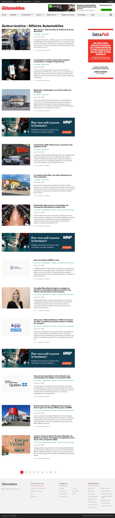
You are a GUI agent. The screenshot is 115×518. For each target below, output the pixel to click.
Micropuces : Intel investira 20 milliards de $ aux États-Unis (54, 30)
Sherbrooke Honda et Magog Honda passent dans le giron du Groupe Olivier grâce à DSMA (53, 407)
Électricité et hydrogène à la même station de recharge (52, 91)
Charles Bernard (105, 491)
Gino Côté (91, 488)
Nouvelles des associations (66, 209)
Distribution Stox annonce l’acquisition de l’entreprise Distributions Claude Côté (51, 206)
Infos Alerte (45, 34)
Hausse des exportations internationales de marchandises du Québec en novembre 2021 (52, 377)
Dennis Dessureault (106, 505)
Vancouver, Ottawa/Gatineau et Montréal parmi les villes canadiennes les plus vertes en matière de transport (53, 321)
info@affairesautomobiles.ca (11, 489)
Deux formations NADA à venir (46, 260)
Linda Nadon (91, 493)
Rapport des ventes (68, 15)
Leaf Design (109, 515)
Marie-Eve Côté (105, 488)
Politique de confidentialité (9, 515)
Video (93, 15)
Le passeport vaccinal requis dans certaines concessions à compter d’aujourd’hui (52, 61)
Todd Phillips (91, 499)
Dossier (39, 15)
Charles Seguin (92, 502)
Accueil (4, 15)
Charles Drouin (105, 503)
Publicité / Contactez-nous (23, 1)
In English (110, 1)
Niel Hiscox (91, 491)
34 (51, 472)
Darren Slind (91, 507)
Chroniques (82, 15)
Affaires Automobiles (43, 50)
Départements (52, 15)
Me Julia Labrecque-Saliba (107, 497)
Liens (32, 493)
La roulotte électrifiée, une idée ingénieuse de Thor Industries (53, 176)
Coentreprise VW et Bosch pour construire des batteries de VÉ (53, 146)
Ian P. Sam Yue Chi (106, 493)
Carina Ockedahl (92, 496)
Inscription (37, 1)
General (38, 34)
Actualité (14, 15)
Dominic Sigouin (92, 504)
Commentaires (27, 15)
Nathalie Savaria (105, 500)
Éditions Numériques (7, 1)
